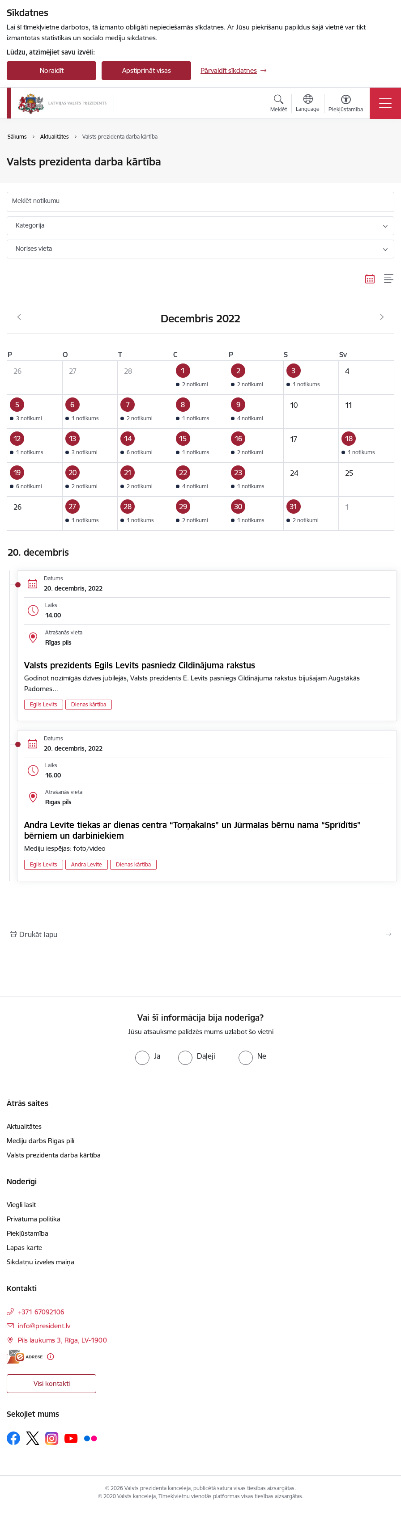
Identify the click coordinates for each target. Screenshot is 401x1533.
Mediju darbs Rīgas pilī (40, 1140)
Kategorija (30, 225)
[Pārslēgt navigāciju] (385, 103)
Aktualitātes (24, 1126)
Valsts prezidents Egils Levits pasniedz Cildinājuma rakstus (139, 665)
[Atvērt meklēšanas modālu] (278, 104)
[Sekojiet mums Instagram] (52, 1438)
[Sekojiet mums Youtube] (71, 1437)
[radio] (147, 1056)
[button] (200, 378)
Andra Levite (86, 864)
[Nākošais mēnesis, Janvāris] (382, 317)
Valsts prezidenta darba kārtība (54, 1155)
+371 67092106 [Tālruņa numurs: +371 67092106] (41, 1312)
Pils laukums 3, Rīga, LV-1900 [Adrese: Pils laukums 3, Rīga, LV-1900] (62, 1340)
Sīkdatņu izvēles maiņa (40, 1262)
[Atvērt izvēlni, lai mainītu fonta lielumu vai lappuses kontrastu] (345, 104)
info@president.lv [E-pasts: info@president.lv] (44, 1326)
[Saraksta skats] (389, 278)
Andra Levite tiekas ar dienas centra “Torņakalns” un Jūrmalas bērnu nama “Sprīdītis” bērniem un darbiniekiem (192, 830)
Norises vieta (34, 249)
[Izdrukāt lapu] (200, 934)
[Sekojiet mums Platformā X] (32, 1438)
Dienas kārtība (88, 704)
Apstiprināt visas (146, 70)
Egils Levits (43, 704)
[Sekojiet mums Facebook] (13, 1438)
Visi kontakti (52, 1383)
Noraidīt (52, 70)
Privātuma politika (33, 1219)
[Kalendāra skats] (370, 278)
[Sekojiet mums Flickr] (90, 1437)
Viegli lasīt (21, 1204)
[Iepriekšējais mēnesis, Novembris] (19, 317)
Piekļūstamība (27, 1233)
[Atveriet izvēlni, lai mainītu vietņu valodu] (307, 104)
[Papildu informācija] (50, 1356)
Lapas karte (24, 1247)
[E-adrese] (25, 1356)
